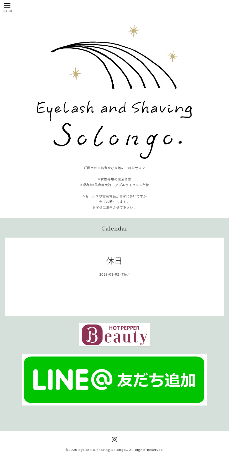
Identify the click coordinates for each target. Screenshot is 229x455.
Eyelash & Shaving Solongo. (102, 450)
